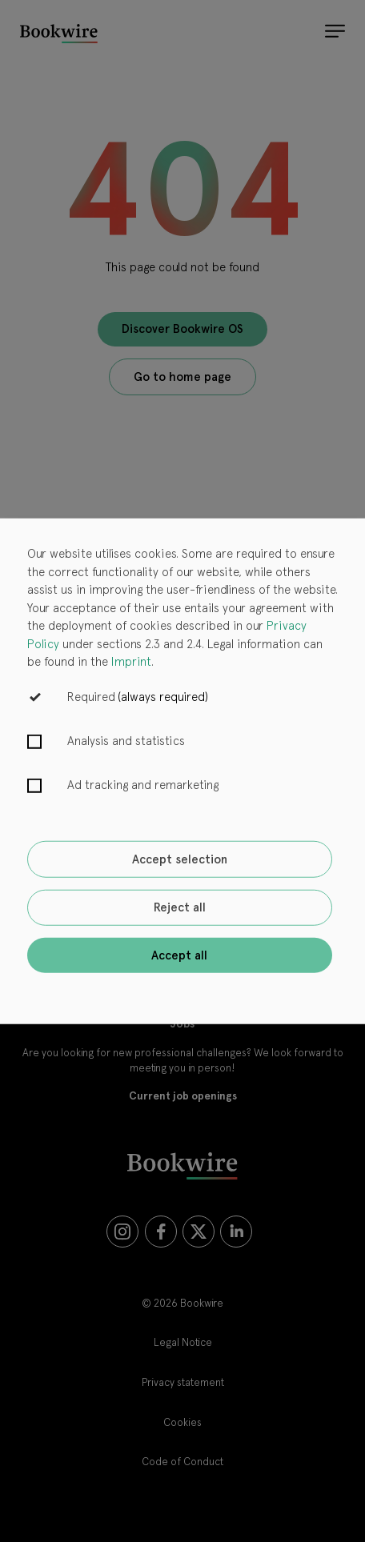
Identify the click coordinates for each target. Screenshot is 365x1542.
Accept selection (179, 859)
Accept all (179, 954)
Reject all (180, 907)
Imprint (131, 662)
